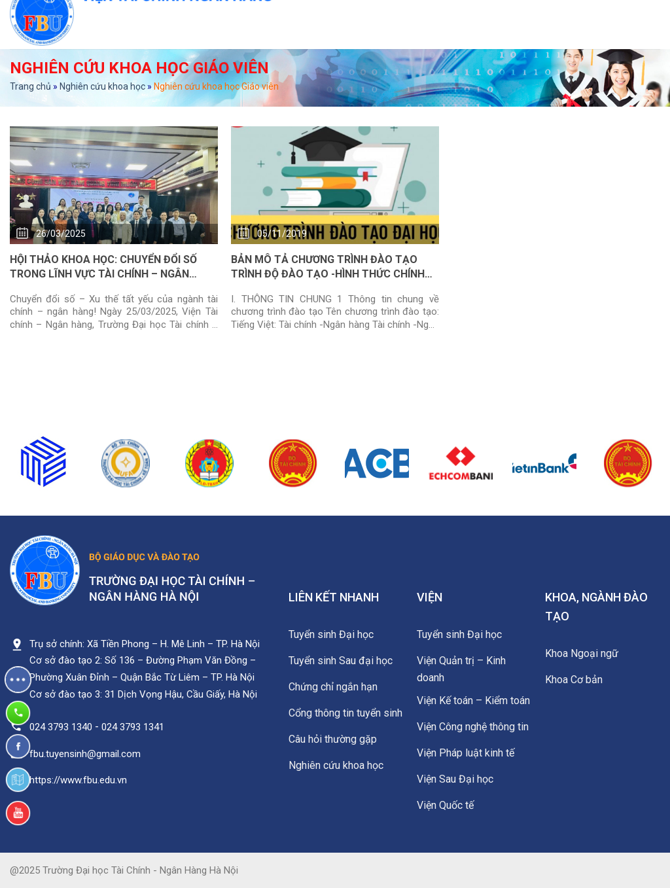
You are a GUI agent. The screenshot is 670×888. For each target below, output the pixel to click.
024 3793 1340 (60, 727)
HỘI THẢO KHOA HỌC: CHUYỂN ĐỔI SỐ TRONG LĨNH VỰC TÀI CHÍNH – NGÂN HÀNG (103, 267)
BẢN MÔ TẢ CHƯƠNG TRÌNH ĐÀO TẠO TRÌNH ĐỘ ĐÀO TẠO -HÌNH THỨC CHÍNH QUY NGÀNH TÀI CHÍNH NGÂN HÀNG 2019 (332, 267)
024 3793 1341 (132, 727)
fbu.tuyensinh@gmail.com (85, 754)
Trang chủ (30, 86)
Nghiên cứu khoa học (102, 86)
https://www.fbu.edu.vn (78, 780)
